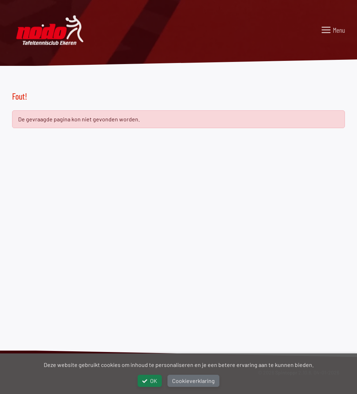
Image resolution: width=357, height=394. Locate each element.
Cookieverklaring (193, 380)
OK (149, 380)
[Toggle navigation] (333, 30)
